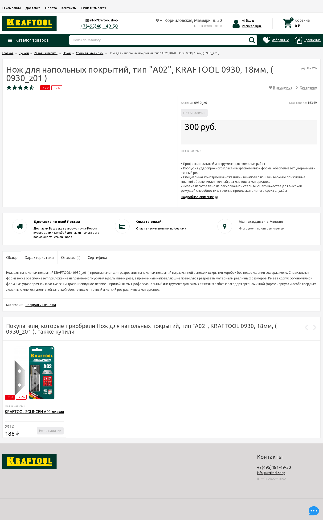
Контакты (69, 8)
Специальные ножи (40, 305)
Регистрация (252, 26)
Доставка (32, 8)
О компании (11, 8)
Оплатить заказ (93, 8)
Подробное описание (197, 197)
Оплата (51, 8)
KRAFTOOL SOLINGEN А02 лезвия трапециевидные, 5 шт (55, 411)
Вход (250, 20)
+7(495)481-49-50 (99, 26)
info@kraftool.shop (104, 20)
